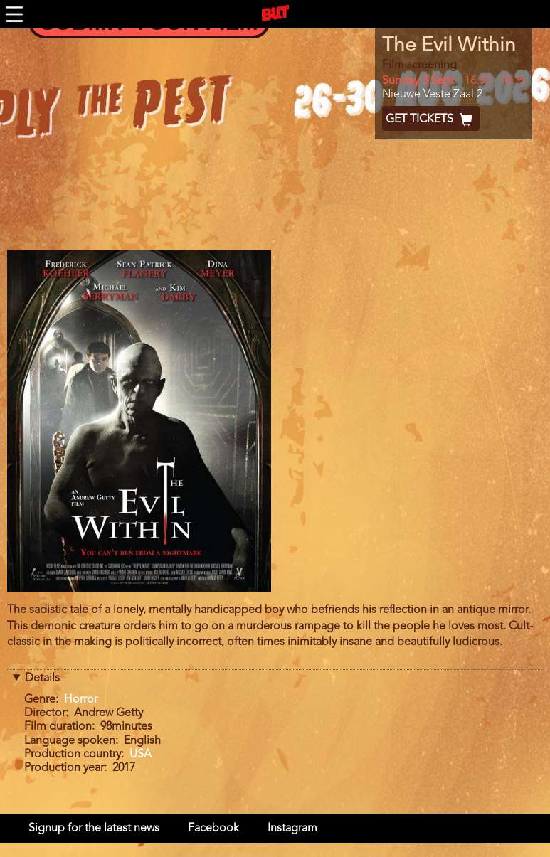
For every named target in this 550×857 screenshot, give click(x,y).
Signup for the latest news (93, 828)
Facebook (213, 828)
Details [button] (42, 678)
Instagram (292, 828)
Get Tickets (431, 119)
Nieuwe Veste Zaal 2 (432, 94)
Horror (80, 700)
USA (140, 754)
